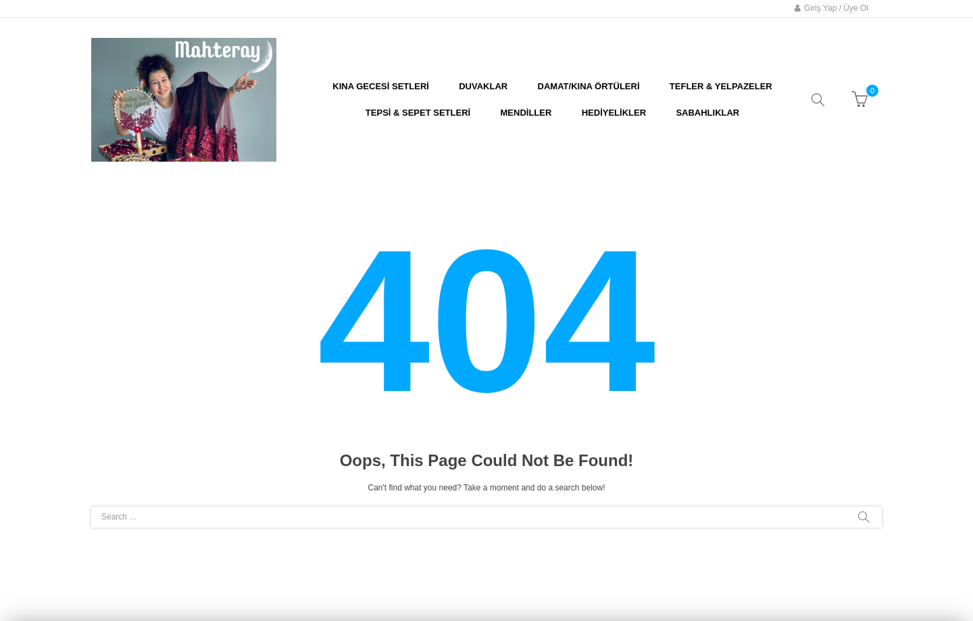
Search (863, 517)
